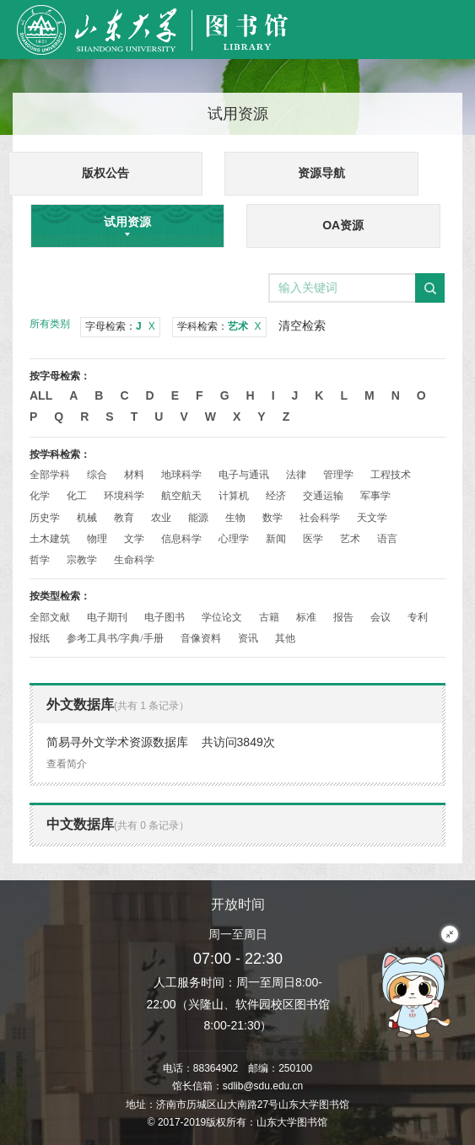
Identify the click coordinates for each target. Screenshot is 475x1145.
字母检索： (120, 326)
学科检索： (219, 326)
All (41, 395)
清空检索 (302, 325)
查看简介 (66, 764)
